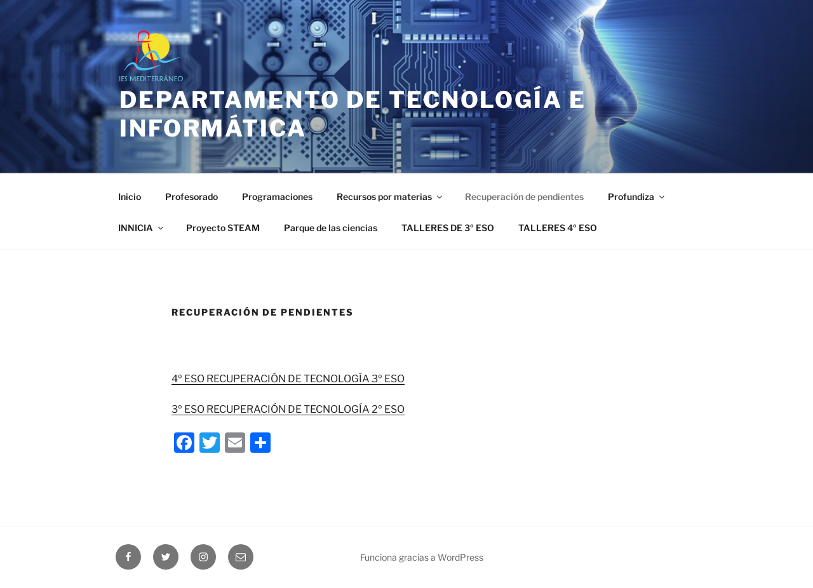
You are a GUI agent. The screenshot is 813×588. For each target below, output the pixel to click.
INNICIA (141, 227)
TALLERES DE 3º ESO (447, 227)
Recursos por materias (390, 196)
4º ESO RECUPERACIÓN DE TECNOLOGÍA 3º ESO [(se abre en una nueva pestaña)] (288, 379)
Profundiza (637, 196)
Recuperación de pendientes (524, 196)
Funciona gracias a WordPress (421, 557)
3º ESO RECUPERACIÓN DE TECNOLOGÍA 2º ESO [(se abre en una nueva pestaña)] (288, 409)
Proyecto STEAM (223, 227)
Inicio (129, 196)
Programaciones (277, 196)
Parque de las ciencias (330, 227)
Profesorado (191, 196)
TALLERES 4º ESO (557, 227)
